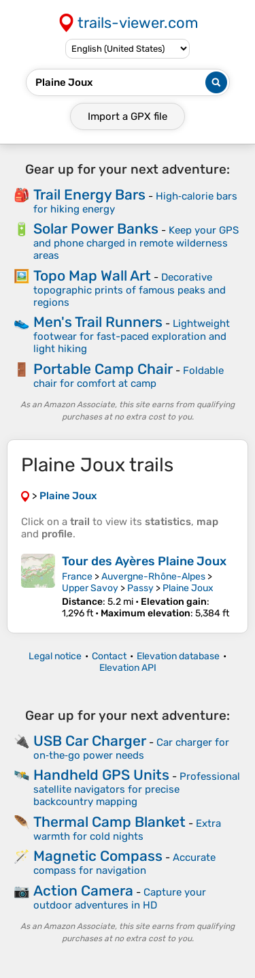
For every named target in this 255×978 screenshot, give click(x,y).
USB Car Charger (89, 740)
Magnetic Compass (98, 855)
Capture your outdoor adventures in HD (119, 898)
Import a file (127, 116)
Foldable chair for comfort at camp (128, 377)
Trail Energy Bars (89, 194)
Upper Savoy (90, 588)
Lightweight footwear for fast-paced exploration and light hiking (131, 336)
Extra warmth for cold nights (127, 829)
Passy (140, 588)
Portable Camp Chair (103, 368)
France (77, 576)
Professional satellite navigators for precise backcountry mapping (136, 789)
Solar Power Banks (95, 228)
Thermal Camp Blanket (109, 821)
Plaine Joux (188, 588)
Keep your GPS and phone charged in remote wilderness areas (136, 243)
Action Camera (83, 890)
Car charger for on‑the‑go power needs (131, 748)
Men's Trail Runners (98, 321)
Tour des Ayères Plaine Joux (144, 561)
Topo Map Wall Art (92, 275)
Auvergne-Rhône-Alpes (153, 576)
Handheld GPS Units (101, 774)
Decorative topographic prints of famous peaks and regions (129, 290)
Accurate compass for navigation (124, 864)
